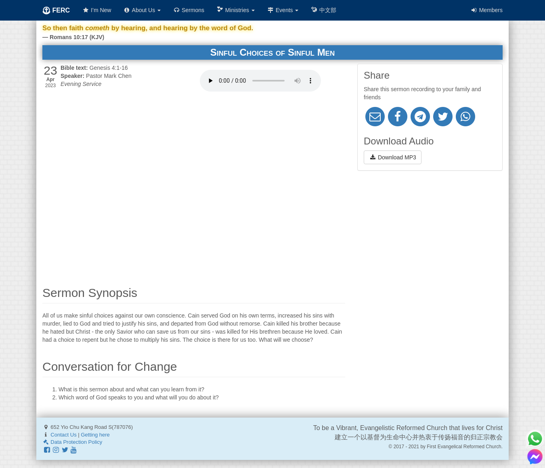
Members (486, 10)
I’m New (96, 10)
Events (283, 10)
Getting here (95, 435)
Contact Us (63, 435)
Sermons (188, 10)
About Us (142, 10)
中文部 (323, 9)
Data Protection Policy (72, 442)
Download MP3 (392, 157)
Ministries (235, 9)
